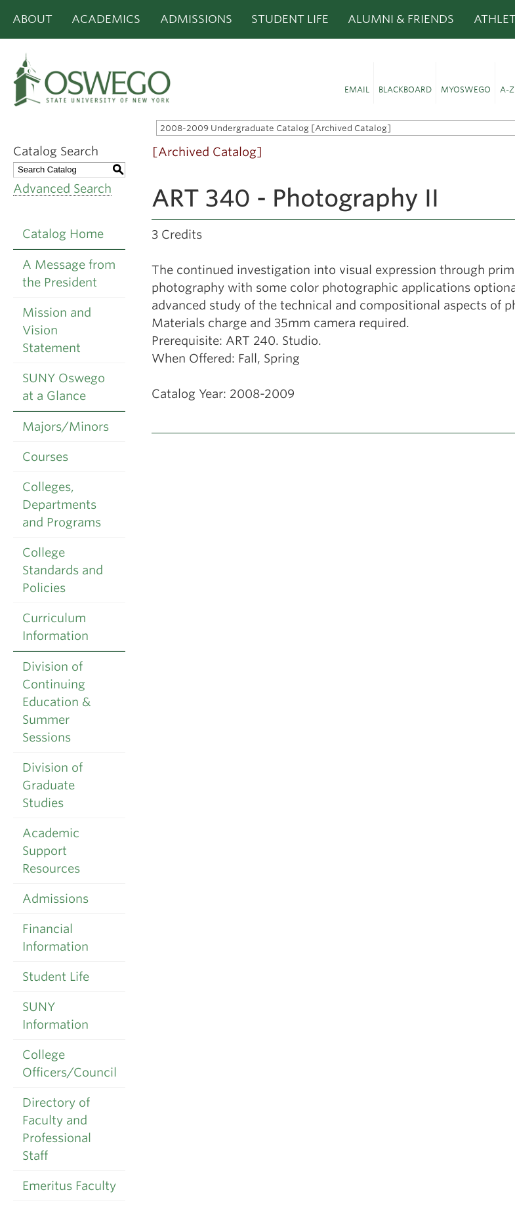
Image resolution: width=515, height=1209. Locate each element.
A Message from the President (68, 273)
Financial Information (55, 937)
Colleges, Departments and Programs (61, 504)
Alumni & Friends (401, 19)
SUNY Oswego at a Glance (63, 387)
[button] (356, 83)
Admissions (196, 19)
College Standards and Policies (62, 570)
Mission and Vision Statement (56, 330)
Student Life (290, 19)
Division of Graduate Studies (52, 785)
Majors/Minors (65, 426)
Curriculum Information (55, 627)
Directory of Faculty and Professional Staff (56, 1129)
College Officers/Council (69, 1063)
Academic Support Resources (51, 850)
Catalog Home (63, 234)
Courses (45, 457)
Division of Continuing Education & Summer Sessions (56, 702)
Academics (106, 19)
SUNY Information (55, 1015)
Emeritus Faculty (69, 1186)
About (32, 19)
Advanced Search (62, 188)
